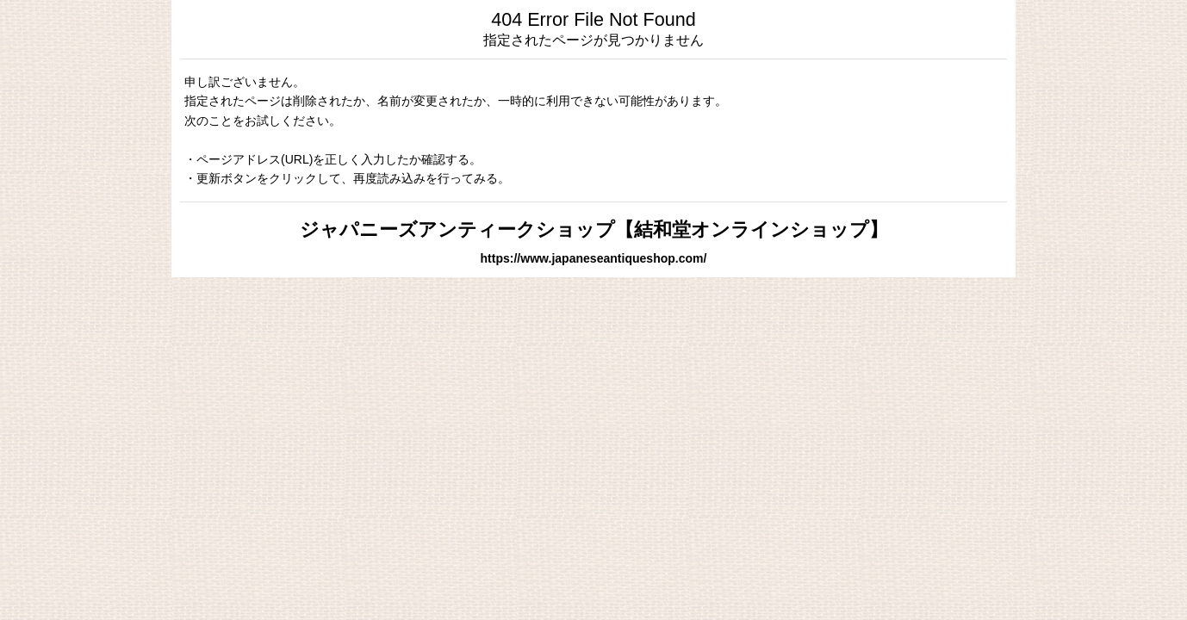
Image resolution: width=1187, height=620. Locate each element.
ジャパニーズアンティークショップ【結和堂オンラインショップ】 (594, 229)
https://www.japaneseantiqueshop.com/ (594, 258)
